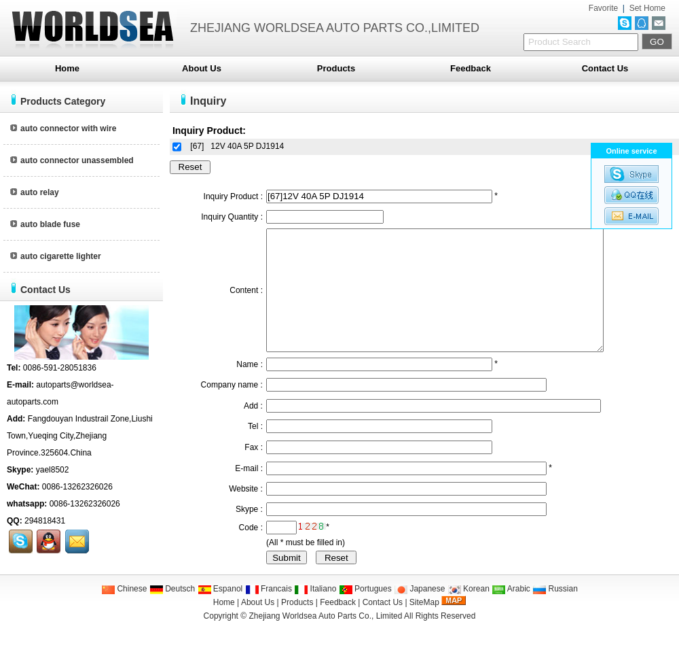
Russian (555, 613)
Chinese (124, 613)
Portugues (365, 613)
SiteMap (424, 627)
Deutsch (172, 613)
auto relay (34, 192)
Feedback (470, 68)
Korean (468, 613)
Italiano (315, 613)
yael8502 (52, 470)
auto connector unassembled (72, 160)
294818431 (44, 521)
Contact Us (605, 68)
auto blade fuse (45, 224)
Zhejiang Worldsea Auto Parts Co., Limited (325, 640)
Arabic (511, 613)
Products (336, 68)
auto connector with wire (63, 128)
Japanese (419, 613)
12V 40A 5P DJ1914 (247, 146)
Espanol (220, 613)
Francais (268, 613)
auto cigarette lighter (55, 256)
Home (67, 68)
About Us (201, 68)
